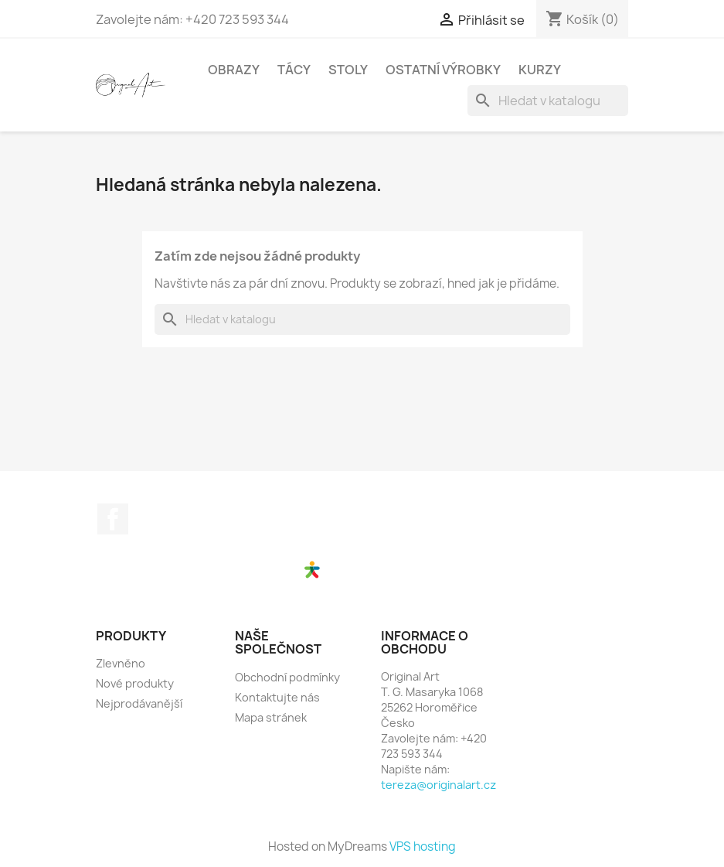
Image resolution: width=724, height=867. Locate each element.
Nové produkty (135, 683)
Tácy (294, 69)
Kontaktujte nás (277, 697)
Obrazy (234, 69)
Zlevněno (120, 663)
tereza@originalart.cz (438, 784)
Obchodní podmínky (287, 677)
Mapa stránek (271, 717)
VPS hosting (422, 846)
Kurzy (539, 69)
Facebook (112, 518)
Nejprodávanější (139, 703)
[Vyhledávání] (547, 100)
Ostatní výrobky (443, 69)
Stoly (348, 69)
